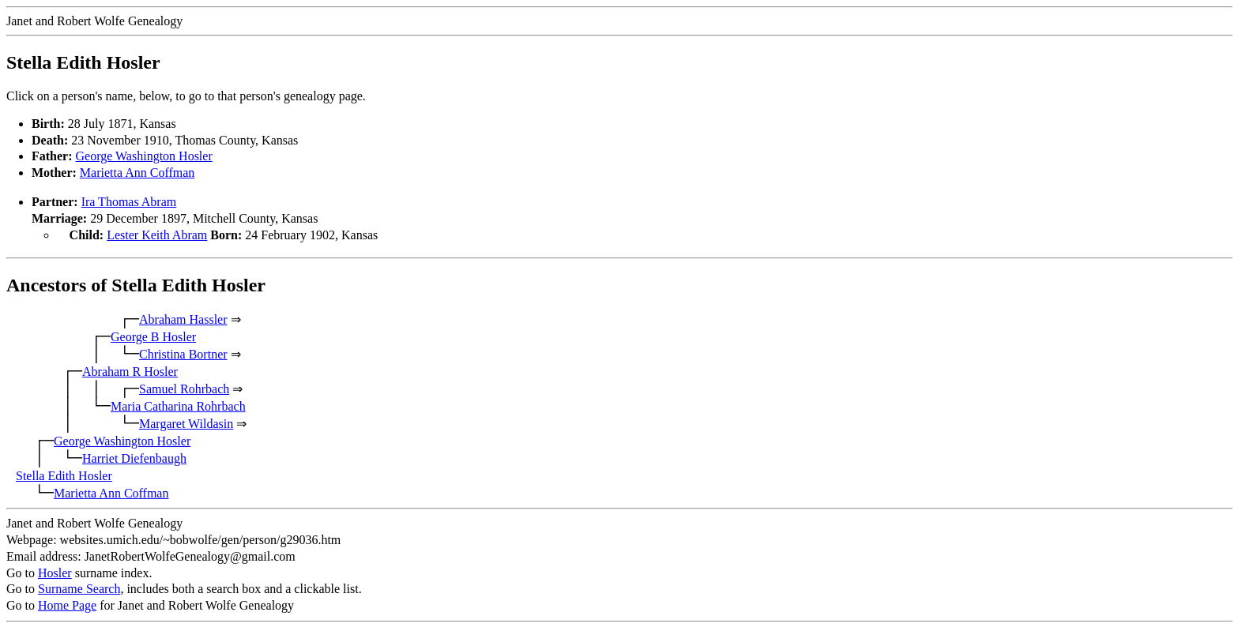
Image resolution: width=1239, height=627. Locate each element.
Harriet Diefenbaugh (134, 457)
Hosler (55, 571)
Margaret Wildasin (186, 422)
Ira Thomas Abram (129, 201)
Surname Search (79, 587)
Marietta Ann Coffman (137, 172)
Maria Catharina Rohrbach (178, 404)
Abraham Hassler (183, 318)
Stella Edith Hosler (64, 474)
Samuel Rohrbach (184, 387)
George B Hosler (153, 335)
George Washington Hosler (144, 156)
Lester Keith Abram (157, 235)
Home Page (67, 603)
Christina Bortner (183, 352)
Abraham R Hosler (130, 370)
